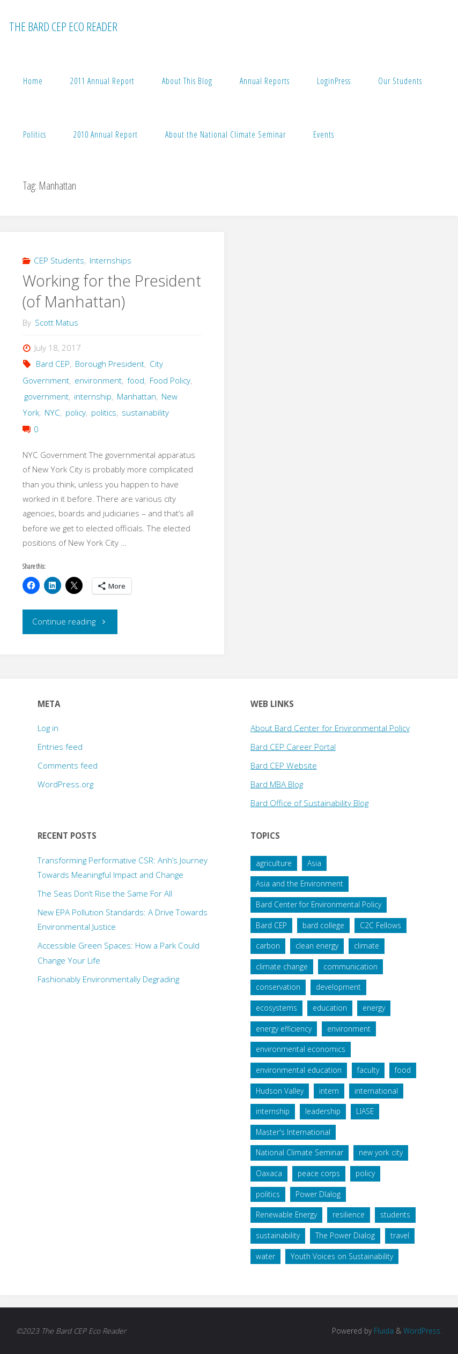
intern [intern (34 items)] (329, 1091)
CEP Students (59, 260)
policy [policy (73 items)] (365, 1173)
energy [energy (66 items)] (374, 1008)
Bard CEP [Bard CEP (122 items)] (271, 925)
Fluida (383, 1331)
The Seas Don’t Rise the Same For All (105, 893)
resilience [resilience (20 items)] (349, 1214)
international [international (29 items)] (376, 1091)
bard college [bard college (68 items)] (323, 925)
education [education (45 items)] (330, 1008)
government (46, 396)
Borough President (109, 363)
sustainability (145, 412)
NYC (52, 412)
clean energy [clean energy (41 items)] (317, 946)
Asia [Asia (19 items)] (314, 863)
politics (103, 412)
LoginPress (334, 81)
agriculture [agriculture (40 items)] (274, 863)
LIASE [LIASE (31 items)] (365, 1111)
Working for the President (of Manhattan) (112, 291)
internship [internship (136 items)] (273, 1111)
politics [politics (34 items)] (268, 1194)
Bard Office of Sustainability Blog (309, 803)
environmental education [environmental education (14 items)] (299, 1070)
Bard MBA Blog (276, 784)
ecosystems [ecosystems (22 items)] (276, 1008)
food (135, 380)
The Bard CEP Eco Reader (63, 26)
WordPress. (422, 1331)
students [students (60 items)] (395, 1214)
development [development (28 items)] (338, 987)
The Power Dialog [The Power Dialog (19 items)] (345, 1235)
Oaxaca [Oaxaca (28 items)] (269, 1173)
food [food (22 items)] (403, 1070)
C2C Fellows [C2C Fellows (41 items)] (380, 925)
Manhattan (136, 396)
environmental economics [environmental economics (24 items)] (300, 1049)
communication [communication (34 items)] (350, 966)
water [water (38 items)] (265, 1256)
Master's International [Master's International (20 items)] (293, 1132)
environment (98, 380)
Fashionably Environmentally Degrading (108, 979)
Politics (34, 134)
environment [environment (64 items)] (349, 1029)
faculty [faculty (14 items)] (368, 1070)
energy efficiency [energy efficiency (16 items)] (284, 1029)
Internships (110, 260)
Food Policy (170, 380)
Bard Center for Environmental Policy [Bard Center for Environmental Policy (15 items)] (318, 904)
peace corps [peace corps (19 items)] (319, 1173)
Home (33, 81)
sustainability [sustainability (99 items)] (278, 1235)
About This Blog (187, 81)
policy (75, 412)
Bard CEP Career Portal (293, 746)
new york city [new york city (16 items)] (381, 1152)
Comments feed (68, 765)
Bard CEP (53, 363)
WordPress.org (65, 784)
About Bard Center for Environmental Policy (330, 728)
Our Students (400, 81)
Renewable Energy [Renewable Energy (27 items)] (286, 1214)
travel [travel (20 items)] (399, 1235)
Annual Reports (265, 81)
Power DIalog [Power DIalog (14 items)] (318, 1194)
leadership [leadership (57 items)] (323, 1111)
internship (93, 396)
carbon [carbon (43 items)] (268, 946)
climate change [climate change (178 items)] (282, 966)
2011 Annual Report (102, 81)
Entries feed (60, 746)
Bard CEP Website (283, 765)
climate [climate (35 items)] (366, 946)
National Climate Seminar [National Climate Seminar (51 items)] (299, 1152)
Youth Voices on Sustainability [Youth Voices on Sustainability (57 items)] (342, 1256)
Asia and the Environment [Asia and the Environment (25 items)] (299, 883)
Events (323, 134)
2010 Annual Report (105, 134)
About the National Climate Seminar (225, 134)
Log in (48, 728)
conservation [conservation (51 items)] (278, 987)
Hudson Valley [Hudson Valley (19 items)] (280, 1091)
